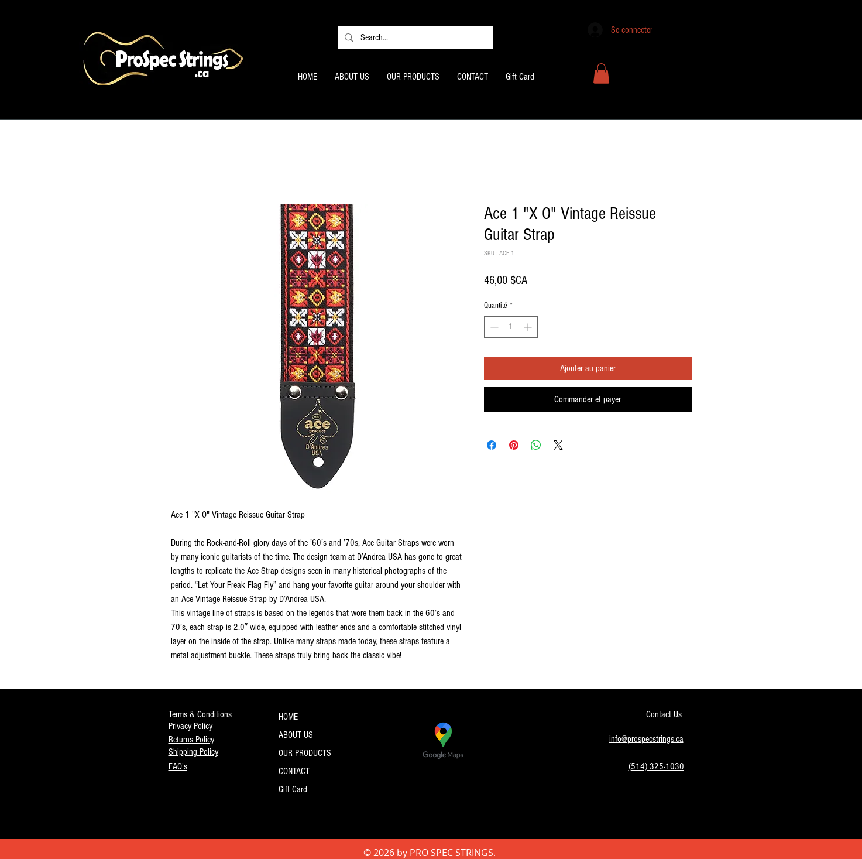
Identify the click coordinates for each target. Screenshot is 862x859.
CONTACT (294, 771)
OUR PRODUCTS (305, 753)
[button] (601, 73)
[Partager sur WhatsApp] (536, 445)
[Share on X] (558, 445)
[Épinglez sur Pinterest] (514, 445)
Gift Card (293, 789)
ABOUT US (296, 735)
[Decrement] (493, 327)
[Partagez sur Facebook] (492, 445)
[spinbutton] (510, 327)
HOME (288, 716)
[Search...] (414, 37)
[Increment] (528, 327)
